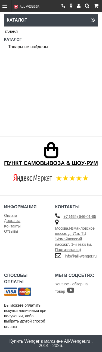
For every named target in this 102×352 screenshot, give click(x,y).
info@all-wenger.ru (81, 256)
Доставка (12, 220)
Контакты (12, 226)
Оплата (10, 215)
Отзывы (11, 231)
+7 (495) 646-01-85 (79, 216)
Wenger (31, 341)
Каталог (51, 20)
